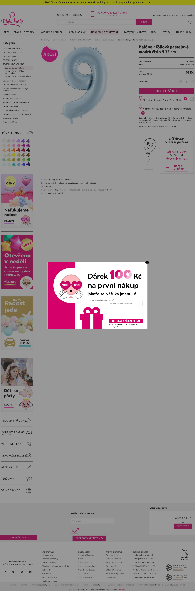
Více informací (145, 123)
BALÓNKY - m (111, 570)
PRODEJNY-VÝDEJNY (17, 421)
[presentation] (125, 313)
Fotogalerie (111, 577)
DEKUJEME (70, 2)
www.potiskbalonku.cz (149, 585)
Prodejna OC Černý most (143, 577)
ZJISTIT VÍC (183, 526)
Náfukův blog (18, 537)
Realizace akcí (84, 574)
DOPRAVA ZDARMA (17, 432)
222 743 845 (119, 12)
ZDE (149, 2)
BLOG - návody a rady (115, 574)
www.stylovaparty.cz (175, 585)
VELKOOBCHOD (17, 490)
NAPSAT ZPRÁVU (179, 167)
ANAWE (123, 589)
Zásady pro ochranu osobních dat (56, 566)
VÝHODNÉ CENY (17, 444)
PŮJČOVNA (17, 479)
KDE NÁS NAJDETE (140, 552)
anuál (119, 570)
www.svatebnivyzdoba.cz (67, 585)
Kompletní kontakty (86, 555)
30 (77, 2)
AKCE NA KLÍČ (17, 467)
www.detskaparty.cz (93, 585)
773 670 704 (103, 12)
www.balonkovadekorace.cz (121, 585)
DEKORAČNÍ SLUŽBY (17, 455)
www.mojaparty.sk (41, 585)
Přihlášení (157, 15)
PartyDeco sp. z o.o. (168, 126)
